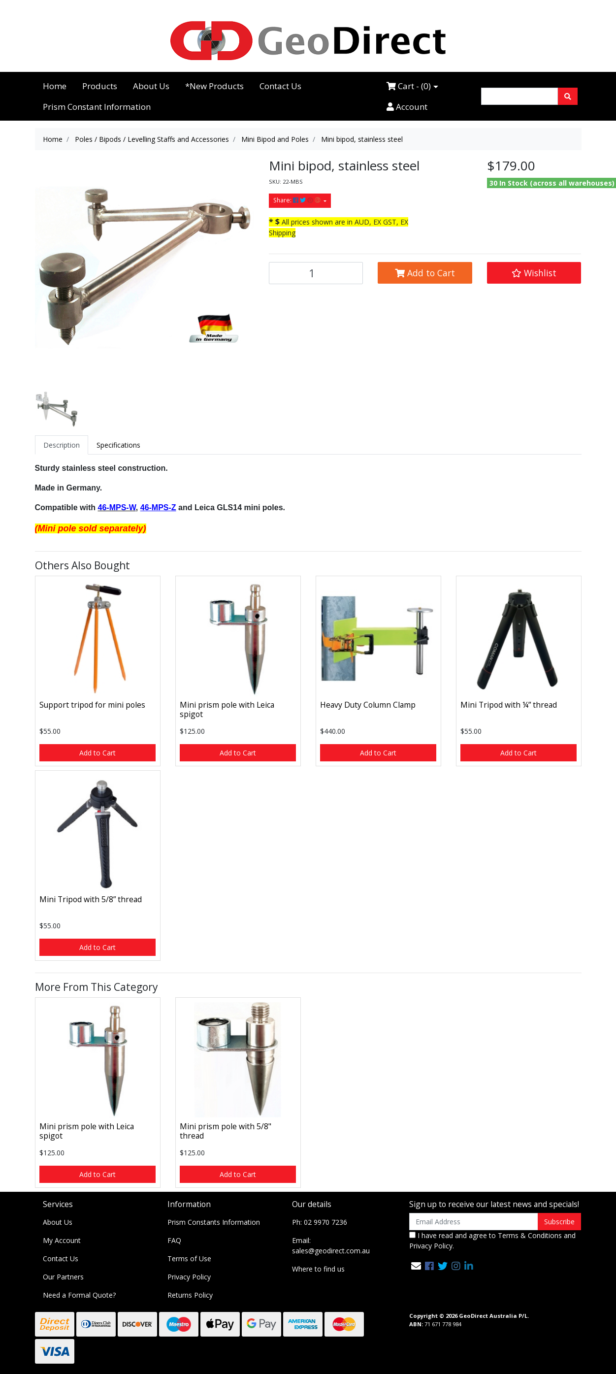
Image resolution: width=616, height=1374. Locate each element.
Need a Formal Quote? (79, 1295)
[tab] (61, 445)
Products (99, 86)
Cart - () (409, 86)
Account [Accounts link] (407, 106)
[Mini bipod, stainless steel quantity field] (316, 273)
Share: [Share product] (297, 200)
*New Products (214, 86)
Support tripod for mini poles (92, 704)
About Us (151, 86)
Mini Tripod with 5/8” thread (90, 899)
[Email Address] (474, 1221)
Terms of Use (189, 1258)
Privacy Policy (189, 1276)
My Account (62, 1240)
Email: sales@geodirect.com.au (331, 1245)
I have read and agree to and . (492, 1240)
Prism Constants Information (213, 1222)
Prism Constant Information (97, 106)
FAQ (174, 1240)
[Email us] (416, 1266)
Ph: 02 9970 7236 (319, 1222)
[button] (534, 273)
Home (54, 86)
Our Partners (63, 1276)
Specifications (118, 445)
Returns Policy (190, 1295)
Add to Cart (425, 273)
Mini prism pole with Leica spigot (227, 709)
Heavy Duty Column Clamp (368, 704)
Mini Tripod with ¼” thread (508, 704)
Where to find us (318, 1269)
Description (61, 445)
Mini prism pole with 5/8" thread (225, 1131)
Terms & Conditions (530, 1235)
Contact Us (280, 86)
